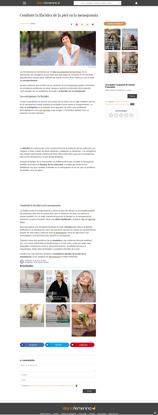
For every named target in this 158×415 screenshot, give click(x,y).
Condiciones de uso (53, 385)
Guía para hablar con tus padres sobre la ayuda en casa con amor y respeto (130, 67)
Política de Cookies (69, 385)
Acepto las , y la (48, 385)
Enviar (89, 391)
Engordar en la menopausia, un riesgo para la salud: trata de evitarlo (30, 321)
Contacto (92, 413)
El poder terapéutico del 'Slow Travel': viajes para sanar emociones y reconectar (113, 44)
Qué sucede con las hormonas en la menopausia (29, 288)
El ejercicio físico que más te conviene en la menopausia (57, 322)
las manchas (44, 110)
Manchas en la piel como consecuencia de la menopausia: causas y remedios (83, 297)
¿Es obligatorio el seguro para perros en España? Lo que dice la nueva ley (130, 44)
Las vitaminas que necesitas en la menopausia (80, 332)
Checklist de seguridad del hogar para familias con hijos (111, 67)
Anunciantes (102, 413)
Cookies (56, 413)
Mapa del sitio (113, 413)
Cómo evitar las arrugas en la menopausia (56, 298)
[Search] (118, 3)
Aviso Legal (82, 413)
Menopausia (54, 257)
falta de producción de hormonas (66, 72)
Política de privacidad (68, 413)
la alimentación (60, 233)
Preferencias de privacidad (38, 385)
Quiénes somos (45, 413)
